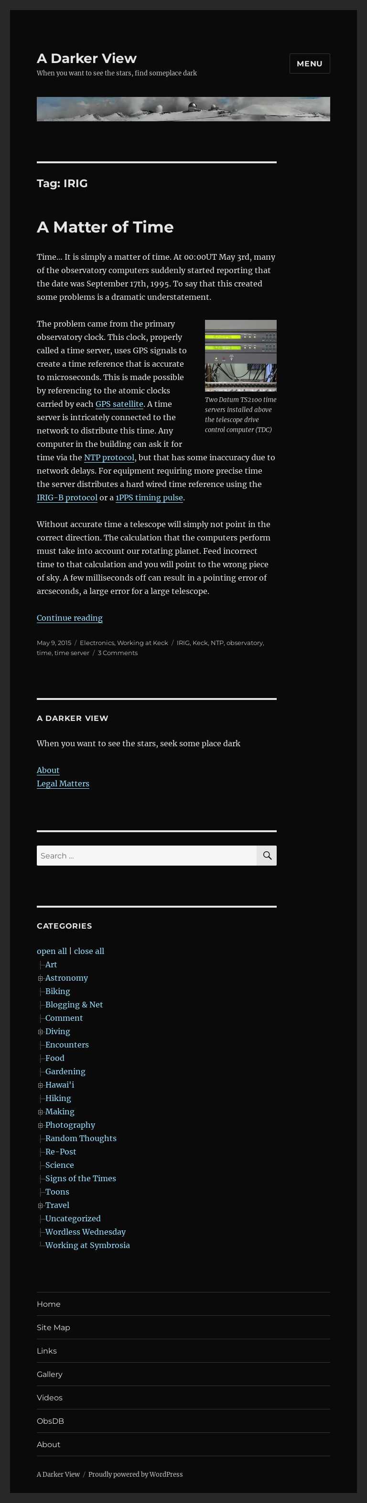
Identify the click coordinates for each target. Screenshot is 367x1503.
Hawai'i (59, 1085)
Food (55, 1058)
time (44, 652)
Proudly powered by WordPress (135, 1475)
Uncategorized (73, 1218)
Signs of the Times (80, 1178)
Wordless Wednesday (85, 1232)
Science (59, 1165)
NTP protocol (109, 457)
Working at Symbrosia (87, 1245)
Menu (310, 63)
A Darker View (87, 58)
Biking (57, 991)
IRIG (183, 642)
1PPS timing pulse (149, 497)
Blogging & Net (74, 1004)
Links (47, 1350)
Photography (70, 1125)
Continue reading (70, 618)
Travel (57, 1205)
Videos (50, 1397)
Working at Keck (142, 642)
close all (89, 951)
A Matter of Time (105, 226)
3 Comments (118, 652)
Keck (200, 642)
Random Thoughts (81, 1138)
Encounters (67, 1044)
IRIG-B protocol (67, 497)
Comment (64, 1018)
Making (60, 1111)
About (48, 770)
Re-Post (60, 1151)
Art (51, 964)
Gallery (50, 1374)
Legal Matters (63, 783)
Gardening (65, 1071)
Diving (57, 1031)
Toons (57, 1191)
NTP (217, 642)
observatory (245, 642)
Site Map (53, 1327)
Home (49, 1304)
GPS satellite (119, 404)
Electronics (97, 642)
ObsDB (50, 1421)
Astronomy (66, 978)
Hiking (58, 1098)
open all (52, 951)
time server (71, 652)
